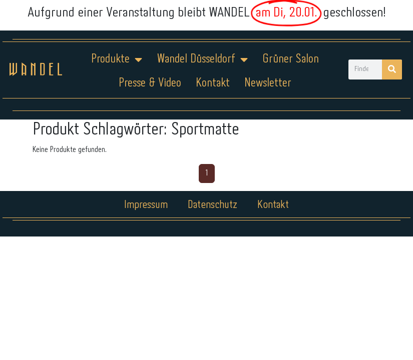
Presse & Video (150, 83)
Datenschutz (212, 205)
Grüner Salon (290, 59)
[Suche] (392, 70)
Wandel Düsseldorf (202, 59)
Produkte (116, 59)
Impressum (146, 205)
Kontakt (213, 83)
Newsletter (267, 83)
